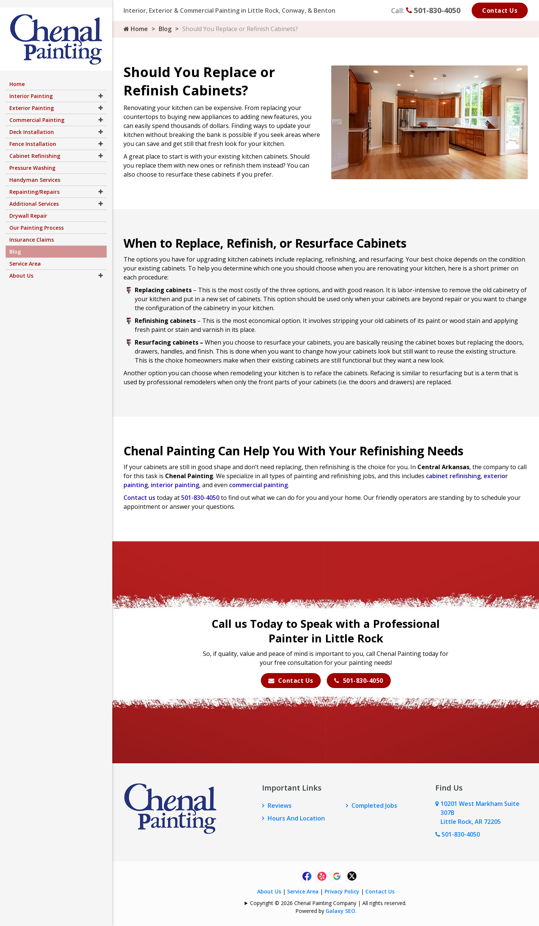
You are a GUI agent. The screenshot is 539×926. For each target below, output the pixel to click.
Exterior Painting (31, 100)
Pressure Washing (32, 160)
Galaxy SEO (340, 910)
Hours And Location (296, 818)
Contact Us (499, 10)
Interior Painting (31, 88)
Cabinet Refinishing (34, 148)
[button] (101, 88)
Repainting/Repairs (34, 184)
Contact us (139, 497)
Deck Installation (31, 124)
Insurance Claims (31, 232)
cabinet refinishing (453, 476)
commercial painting (258, 485)
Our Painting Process (36, 220)
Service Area (303, 891)
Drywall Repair (28, 208)
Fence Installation (32, 136)
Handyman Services (34, 172)
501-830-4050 (433, 10)
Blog (165, 29)
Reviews (280, 805)
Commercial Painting (36, 112)
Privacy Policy (342, 891)
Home (136, 29)
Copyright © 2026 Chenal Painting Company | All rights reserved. (328, 903)
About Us (269, 891)
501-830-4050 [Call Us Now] (457, 834)
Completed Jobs (374, 805)
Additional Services (34, 196)
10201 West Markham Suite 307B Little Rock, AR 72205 (480, 813)
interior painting (175, 485)
